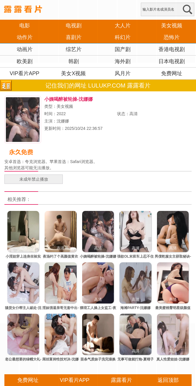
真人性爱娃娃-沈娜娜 (172, 359)
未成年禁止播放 (33, 179)
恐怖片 (172, 37)
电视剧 (74, 25)
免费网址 (171, 73)
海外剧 (123, 61)
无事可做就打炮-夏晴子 (135, 359)
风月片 (123, 73)
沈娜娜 (63, 121)
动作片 (25, 37)
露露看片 (121, 380)
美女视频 (171, 25)
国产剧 (123, 49)
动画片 (25, 49)
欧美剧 (25, 61)
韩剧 (73, 61)
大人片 (123, 25)
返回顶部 (168, 380)
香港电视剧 (171, 49)
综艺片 (74, 49)
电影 (24, 25)
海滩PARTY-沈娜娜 (135, 308)
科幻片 (123, 37)
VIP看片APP (24, 73)
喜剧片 (74, 37)
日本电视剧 (171, 61)
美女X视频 (73, 73)
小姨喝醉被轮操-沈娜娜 (98, 256)
